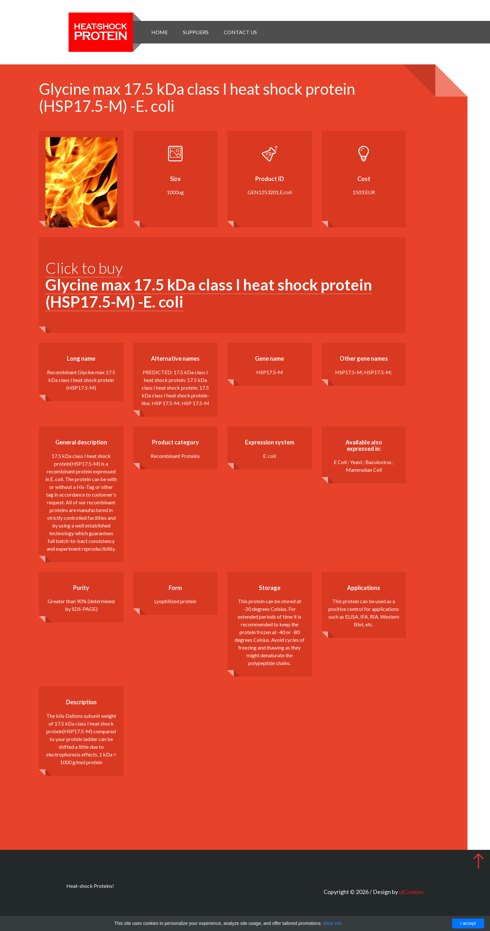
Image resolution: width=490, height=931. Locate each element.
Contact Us (240, 32)
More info (332, 923)
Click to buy (208, 285)
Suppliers (196, 32)
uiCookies (411, 891)
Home (159, 32)
